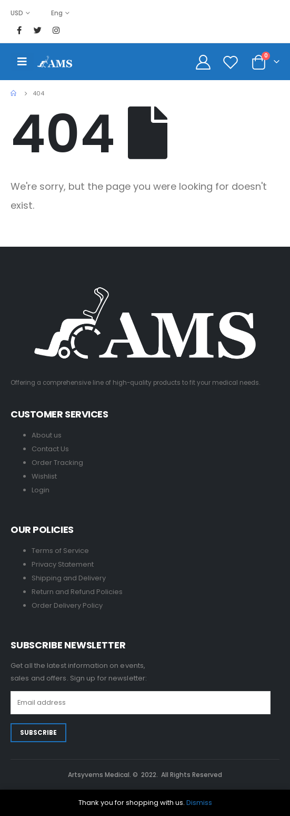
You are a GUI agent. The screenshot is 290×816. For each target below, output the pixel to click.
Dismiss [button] (199, 803)
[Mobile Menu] (22, 62)
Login (40, 490)
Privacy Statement (63, 564)
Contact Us (50, 449)
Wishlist (44, 476)
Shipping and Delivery (69, 578)
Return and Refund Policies (77, 592)
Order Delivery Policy (67, 605)
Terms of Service (60, 551)
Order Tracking (57, 463)
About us (47, 435)
